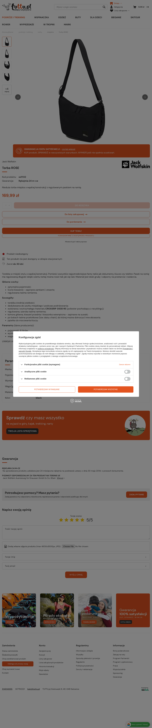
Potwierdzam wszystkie (106, 389)
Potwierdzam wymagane (47, 389)
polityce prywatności (46, 349)
